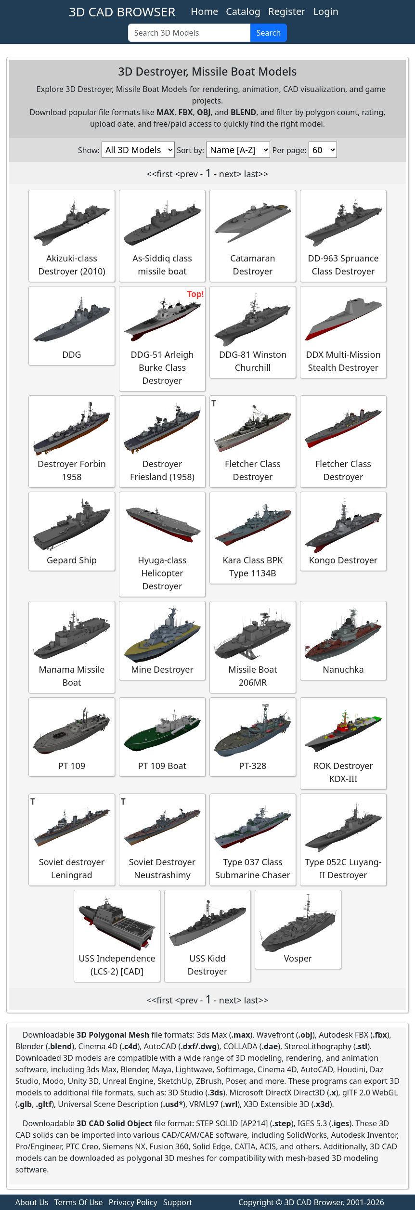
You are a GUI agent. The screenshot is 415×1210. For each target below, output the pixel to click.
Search (269, 32)
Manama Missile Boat (71, 646)
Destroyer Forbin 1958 (71, 441)
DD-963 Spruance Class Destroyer (343, 235)
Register (287, 11)
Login (325, 11)
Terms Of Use (78, 1202)
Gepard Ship (71, 531)
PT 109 (71, 736)
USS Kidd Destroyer (207, 935)
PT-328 (252, 736)
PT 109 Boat (162, 736)
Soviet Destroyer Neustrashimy (162, 839)
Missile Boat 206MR (252, 646)
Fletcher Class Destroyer (252, 441)
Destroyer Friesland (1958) (162, 441)
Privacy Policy (133, 1202)
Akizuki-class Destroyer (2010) (71, 235)
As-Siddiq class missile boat (162, 235)
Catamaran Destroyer (252, 235)
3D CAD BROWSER (122, 11)
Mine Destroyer (162, 640)
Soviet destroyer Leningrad (71, 839)
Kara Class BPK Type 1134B (252, 537)
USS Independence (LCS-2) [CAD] (117, 935)
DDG (71, 325)
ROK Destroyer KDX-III (343, 743)
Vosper (298, 929)
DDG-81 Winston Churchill (252, 331)
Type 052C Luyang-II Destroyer (343, 839)
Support (177, 1202)
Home (204, 11)
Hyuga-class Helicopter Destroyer (162, 544)
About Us (32, 1202)
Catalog (243, 11)
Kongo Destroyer (343, 531)
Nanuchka (343, 640)
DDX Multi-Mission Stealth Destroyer (343, 331)
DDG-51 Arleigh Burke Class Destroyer (162, 338)
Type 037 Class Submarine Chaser (252, 839)
